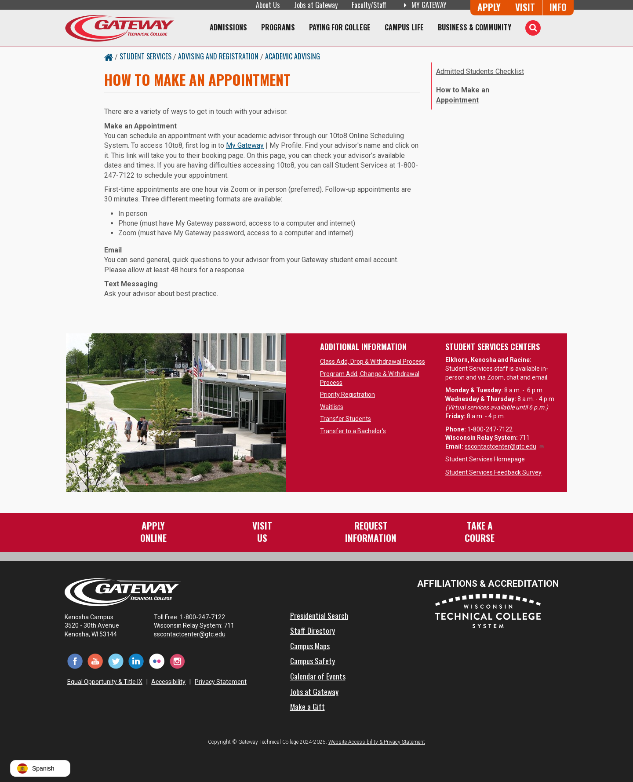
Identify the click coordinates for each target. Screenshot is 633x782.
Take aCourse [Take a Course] (480, 531)
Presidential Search (319, 615)
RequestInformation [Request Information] (371, 531)
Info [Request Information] (558, 7)
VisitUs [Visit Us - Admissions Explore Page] (262, 531)
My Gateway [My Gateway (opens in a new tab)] (423, 5)
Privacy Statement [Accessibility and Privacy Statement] (221, 681)
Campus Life (404, 27)
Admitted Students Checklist (480, 71)
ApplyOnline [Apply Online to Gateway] (153, 531)
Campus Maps (310, 645)
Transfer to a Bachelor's (353, 431)
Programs (278, 27)
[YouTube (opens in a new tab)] (95, 661)
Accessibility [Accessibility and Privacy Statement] (168, 681)
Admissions (228, 27)
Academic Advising (292, 56)
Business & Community (474, 27)
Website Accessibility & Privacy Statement (376, 742)
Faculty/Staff (369, 5)
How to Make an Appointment (462, 95)
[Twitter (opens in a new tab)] (116, 661)
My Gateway (245, 145)
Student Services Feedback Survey (493, 472)
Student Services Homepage (485, 459)
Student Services (145, 56)
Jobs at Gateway (316, 5)
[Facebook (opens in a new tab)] (75, 661)
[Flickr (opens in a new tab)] (156, 661)
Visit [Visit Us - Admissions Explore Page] (525, 7)
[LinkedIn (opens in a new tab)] (136, 661)
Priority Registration (347, 394)
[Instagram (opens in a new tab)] (177, 661)
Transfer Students (345, 418)
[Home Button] (108, 56)
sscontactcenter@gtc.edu (504, 446)
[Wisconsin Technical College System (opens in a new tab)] (488, 610)
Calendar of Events (318, 676)
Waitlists (331, 406)
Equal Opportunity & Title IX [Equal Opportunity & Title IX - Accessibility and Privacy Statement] (104, 681)
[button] (40, 768)
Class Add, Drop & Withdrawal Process (372, 361)
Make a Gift (307, 706)
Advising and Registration (218, 56)
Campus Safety (312, 660)
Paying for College (340, 27)
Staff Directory (312, 630)
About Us (268, 5)
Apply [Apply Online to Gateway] (489, 7)
